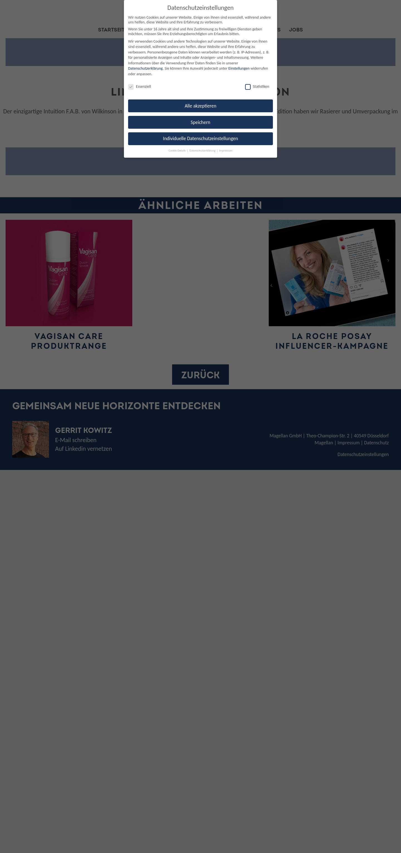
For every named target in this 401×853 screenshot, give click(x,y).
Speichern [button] (201, 122)
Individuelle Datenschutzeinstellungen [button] (200, 138)
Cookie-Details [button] (177, 150)
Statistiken (257, 86)
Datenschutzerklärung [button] (202, 150)
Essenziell (139, 86)
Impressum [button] (225, 150)
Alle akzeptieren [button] (200, 106)
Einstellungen (239, 68)
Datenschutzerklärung (145, 68)
